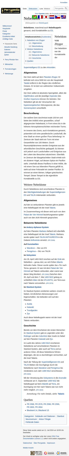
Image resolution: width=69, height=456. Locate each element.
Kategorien (29, 416)
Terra (53, 349)
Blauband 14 (32, 410)
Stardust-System (33, 287)
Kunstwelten (33, 244)
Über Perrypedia (39, 443)
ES (51, 30)
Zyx (28, 313)
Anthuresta (35, 240)
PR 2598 (47, 404)
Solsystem (31, 255)
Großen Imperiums (31, 99)
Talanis (52, 208)
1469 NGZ (46, 371)
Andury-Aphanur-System (37, 227)
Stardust (60, 416)
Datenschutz (27, 443)
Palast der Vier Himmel (33, 215)
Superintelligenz (30, 67)
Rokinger (27, 336)
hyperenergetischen (32, 105)
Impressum (51, 443)
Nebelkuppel (43, 23)
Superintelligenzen (57, 192)
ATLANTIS (48, 280)
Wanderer (31, 248)
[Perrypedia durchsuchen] (61, 14)
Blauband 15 (43, 410)
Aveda (29, 304)
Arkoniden (51, 67)
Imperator (53, 96)
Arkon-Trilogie (45, 419)
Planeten (47, 77)
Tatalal (26, 83)
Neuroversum (31, 419)
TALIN (33, 195)
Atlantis (60, 262)
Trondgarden (32, 310)
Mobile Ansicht (28, 448)
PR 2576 (50, 283)
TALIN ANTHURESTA (49, 237)
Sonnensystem (30, 108)
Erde (60, 259)
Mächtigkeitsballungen (36, 192)
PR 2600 (27, 374)
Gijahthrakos (29, 96)
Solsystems (48, 378)
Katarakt (30, 307)
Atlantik (45, 384)
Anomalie (62, 378)
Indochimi (43, 336)
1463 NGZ (49, 277)
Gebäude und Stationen (45, 416)
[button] (11, 44)
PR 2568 (45, 274)
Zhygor (54, 77)
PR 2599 (51, 240)
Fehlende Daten (32, 422)
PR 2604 (40, 390)
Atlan (35, 280)
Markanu (42, 231)
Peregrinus (31, 251)
